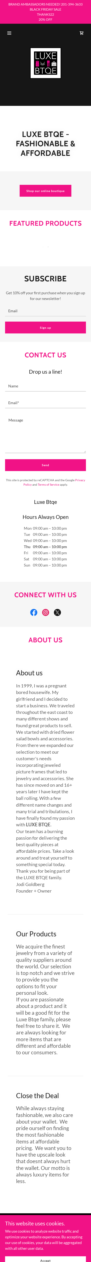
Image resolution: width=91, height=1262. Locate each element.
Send (45, 465)
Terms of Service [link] (48, 484)
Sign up (45, 327)
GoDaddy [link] (42, 1234)
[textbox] (45, 311)
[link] (81, 33)
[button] (9, 33)
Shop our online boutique (45, 191)
